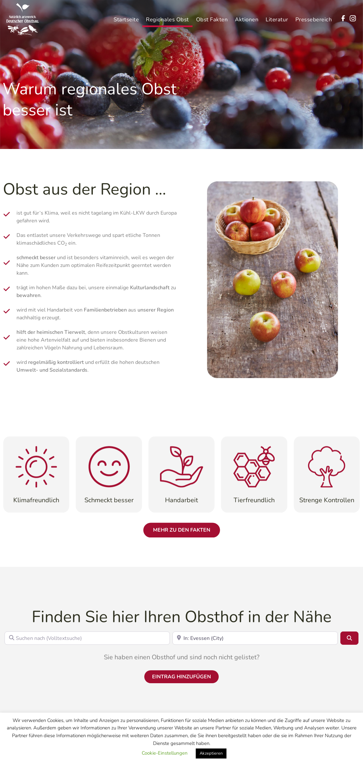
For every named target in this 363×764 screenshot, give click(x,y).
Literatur (277, 16)
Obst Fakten (212, 16)
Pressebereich (313, 16)
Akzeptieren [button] (211, 753)
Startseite (126, 16)
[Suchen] (349, 637)
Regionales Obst (167, 16)
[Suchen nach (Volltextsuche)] (87, 637)
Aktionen (246, 16)
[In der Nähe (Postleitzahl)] (255, 637)
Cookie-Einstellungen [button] (165, 753)
